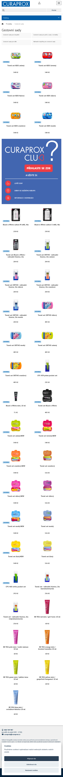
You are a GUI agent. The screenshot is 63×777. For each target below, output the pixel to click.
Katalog (31, 18)
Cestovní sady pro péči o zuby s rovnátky (45, 35)
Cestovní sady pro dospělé (11, 35)
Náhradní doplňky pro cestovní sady (44, 41)
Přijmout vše (31, 759)
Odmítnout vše (32, 764)
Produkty (9, 24)
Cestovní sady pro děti (10, 41)
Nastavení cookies (31, 770)
